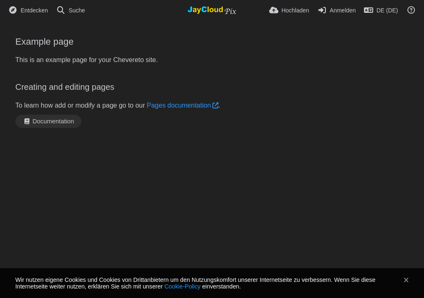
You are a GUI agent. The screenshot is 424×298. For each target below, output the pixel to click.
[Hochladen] (289, 10)
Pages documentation (179, 105)
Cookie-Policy (182, 286)
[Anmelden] (337, 10)
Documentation (48, 121)
